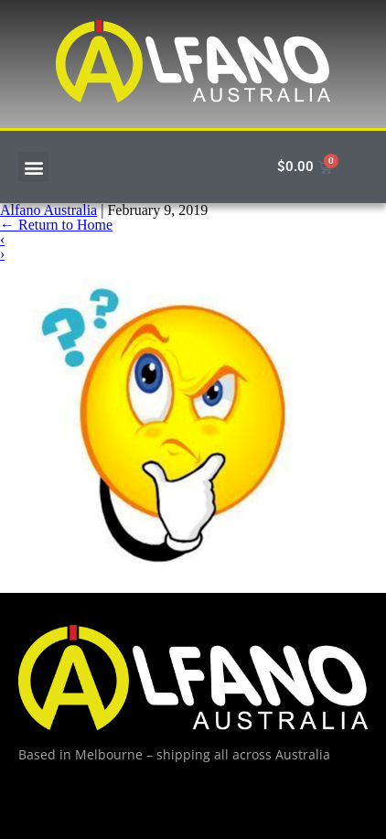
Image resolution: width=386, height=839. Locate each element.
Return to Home (56, 224)
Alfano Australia (48, 210)
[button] (33, 167)
